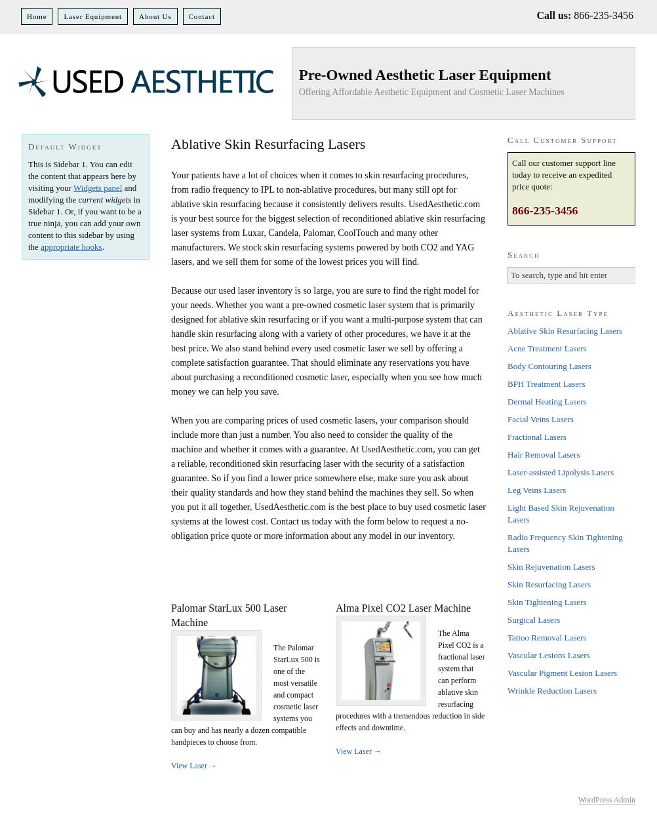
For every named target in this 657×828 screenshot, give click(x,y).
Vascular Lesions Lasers (549, 655)
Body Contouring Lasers (549, 366)
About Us (155, 16)
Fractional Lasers (537, 437)
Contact (202, 16)
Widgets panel (97, 188)
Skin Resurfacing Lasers (549, 584)
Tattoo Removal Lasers (547, 637)
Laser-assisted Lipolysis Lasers (561, 472)
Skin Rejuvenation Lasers (551, 567)
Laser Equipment (93, 16)
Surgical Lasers (534, 620)
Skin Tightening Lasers (547, 602)
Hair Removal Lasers (544, 455)
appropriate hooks (71, 247)
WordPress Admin (606, 799)
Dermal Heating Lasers (547, 401)
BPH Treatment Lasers (546, 384)
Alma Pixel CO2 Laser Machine (403, 608)
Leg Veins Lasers (537, 490)
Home (37, 16)
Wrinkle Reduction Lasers (552, 691)
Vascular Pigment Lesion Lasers (562, 673)
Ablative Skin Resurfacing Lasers (565, 331)
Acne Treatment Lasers (547, 348)
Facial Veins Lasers (541, 419)
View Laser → (194, 765)
